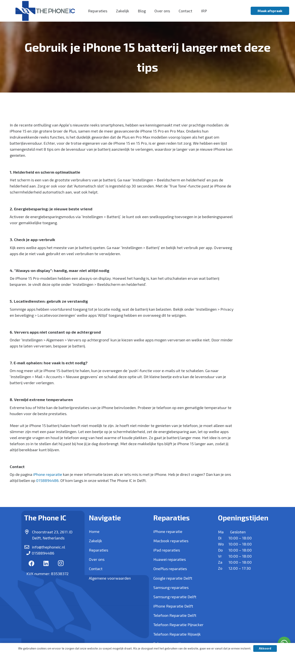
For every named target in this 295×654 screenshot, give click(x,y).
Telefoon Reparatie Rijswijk (177, 634)
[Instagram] (60, 563)
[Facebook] (31, 563)
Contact (96, 568)
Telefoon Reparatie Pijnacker (178, 624)
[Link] (45, 11)
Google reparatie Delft (172, 578)
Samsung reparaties (171, 587)
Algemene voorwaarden (110, 578)
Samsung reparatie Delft (174, 596)
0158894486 (47, 480)
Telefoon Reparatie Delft (174, 615)
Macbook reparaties (170, 540)
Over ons (96, 559)
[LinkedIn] (46, 563)
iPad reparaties (166, 550)
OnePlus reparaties (170, 568)
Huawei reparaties (169, 559)
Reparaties (98, 550)
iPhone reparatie (47, 474)
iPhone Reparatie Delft (173, 606)
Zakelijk (95, 540)
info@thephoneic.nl (48, 547)
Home (94, 531)
